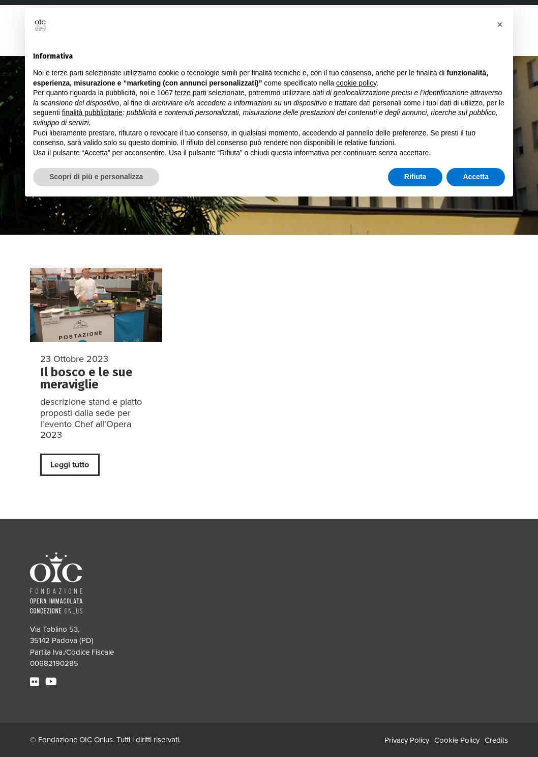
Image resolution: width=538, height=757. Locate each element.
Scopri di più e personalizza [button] (96, 177)
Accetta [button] (476, 177)
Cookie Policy (457, 740)
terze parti (190, 93)
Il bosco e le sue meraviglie (86, 378)
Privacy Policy (406, 740)
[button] (500, 24)
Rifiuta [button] (415, 177)
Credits (496, 740)
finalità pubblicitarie (92, 112)
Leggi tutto (69, 465)
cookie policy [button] (356, 83)
